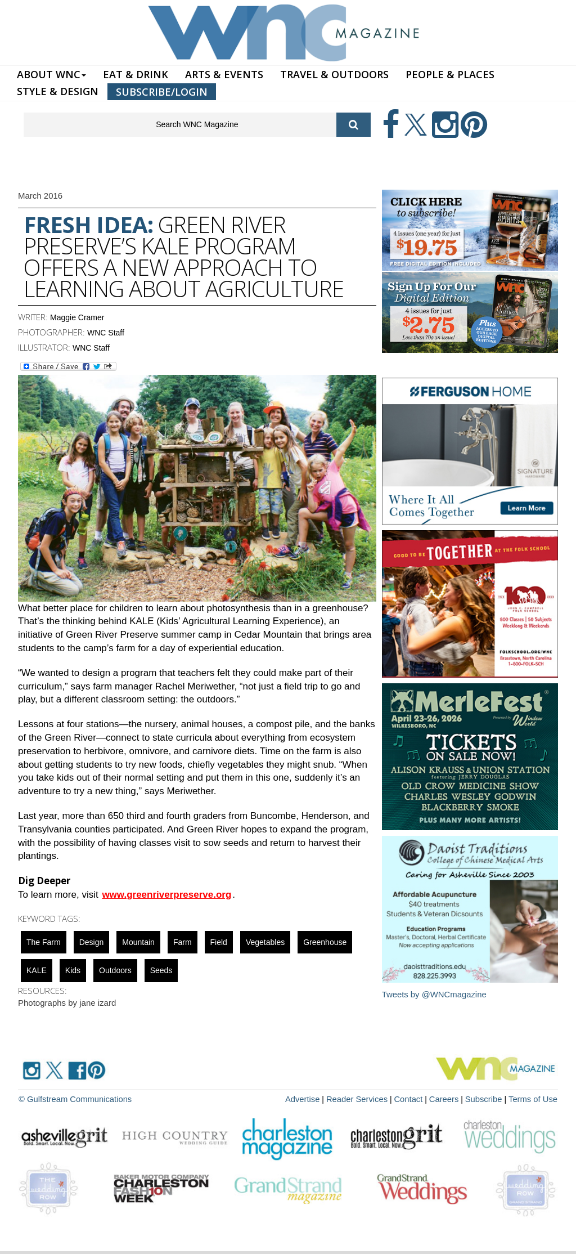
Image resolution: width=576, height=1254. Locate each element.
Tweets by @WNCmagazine (435, 994)
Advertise (314, 1098)
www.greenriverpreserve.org (166, 894)
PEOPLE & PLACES (450, 74)
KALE (36, 970)
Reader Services (366, 1098)
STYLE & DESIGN (57, 91)
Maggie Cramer (77, 317)
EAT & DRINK (135, 74)
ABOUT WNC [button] (51, 74)
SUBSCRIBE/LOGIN (162, 91)
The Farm (43, 942)
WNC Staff (105, 332)
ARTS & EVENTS (224, 74)
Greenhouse (324, 942)
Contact (415, 1098)
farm (182, 942)
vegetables (265, 942)
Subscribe (488, 1098)
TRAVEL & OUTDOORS (334, 74)
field (218, 942)
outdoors (115, 970)
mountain (138, 942)
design (91, 942)
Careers (449, 1098)
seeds (161, 970)
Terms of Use (534, 1098)
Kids (72, 970)
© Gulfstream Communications (72, 1098)
